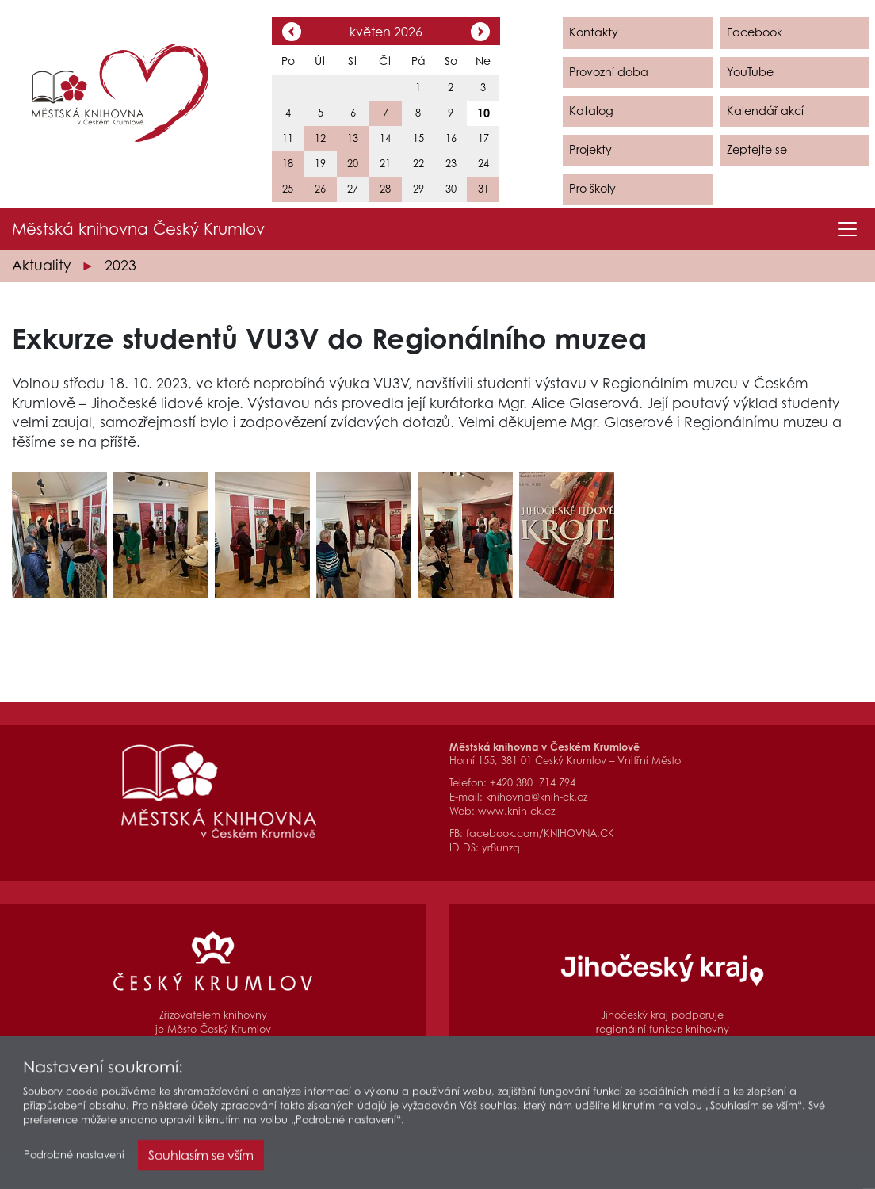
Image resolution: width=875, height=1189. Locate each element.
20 (352, 164)
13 (352, 138)
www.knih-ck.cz (516, 811)
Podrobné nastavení (74, 1158)
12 (320, 138)
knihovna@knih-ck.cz (536, 797)
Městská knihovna (138, 229)
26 (320, 189)
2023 (120, 265)
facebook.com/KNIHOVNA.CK (540, 833)
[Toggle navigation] (847, 229)
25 (287, 189)
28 (385, 189)
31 (483, 189)
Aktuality (41, 265)
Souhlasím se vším (201, 1159)
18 (287, 164)
